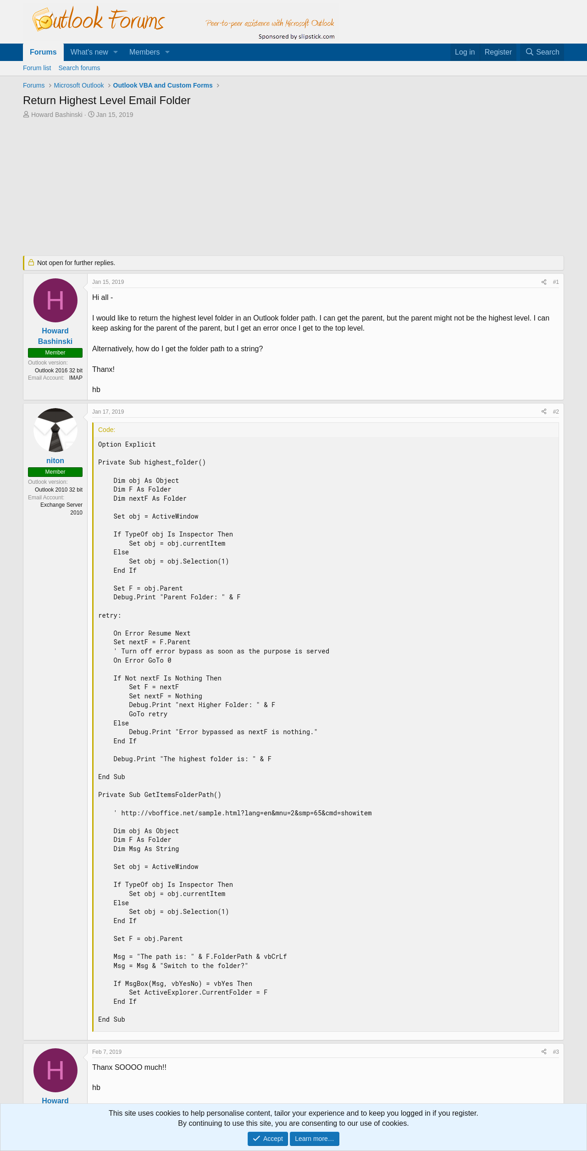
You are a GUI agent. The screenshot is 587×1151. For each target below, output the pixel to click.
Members (144, 52)
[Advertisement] (245, 188)
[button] (115, 52)
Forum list (37, 68)
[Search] (542, 52)
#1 (556, 282)
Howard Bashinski (57, 114)
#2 (556, 412)
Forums (43, 52)
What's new (89, 52)
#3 (556, 1052)
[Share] (544, 282)
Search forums (79, 68)
